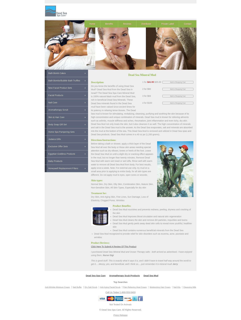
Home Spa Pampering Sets (61, 132)
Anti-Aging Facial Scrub (110, 287)
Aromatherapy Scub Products (124, 275)
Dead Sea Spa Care (96, 275)
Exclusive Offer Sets (58, 146)
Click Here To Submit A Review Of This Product (113, 246)
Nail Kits (177, 287)
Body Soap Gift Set (57, 124)
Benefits (109, 24)
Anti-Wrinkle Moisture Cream (57, 287)
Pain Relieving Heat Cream (135, 287)
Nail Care (52, 102)
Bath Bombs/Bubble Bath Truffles (64, 80)
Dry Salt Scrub (91, 287)
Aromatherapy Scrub (58, 110)
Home (92, 24)
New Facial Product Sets (60, 88)
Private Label (167, 24)
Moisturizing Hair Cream (160, 287)
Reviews (127, 24)
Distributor (146, 24)
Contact (187, 24)
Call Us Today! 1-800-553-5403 (120, 292)
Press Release (120, 315)
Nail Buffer (77, 287)
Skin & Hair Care (56, 117)
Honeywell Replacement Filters (63, 168)
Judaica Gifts (54, 139)
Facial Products (55, 95)
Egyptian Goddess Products (61, 154)
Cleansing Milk (189, 287)
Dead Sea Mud (151, 275)
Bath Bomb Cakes (57, 73)
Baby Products (55, 161)
